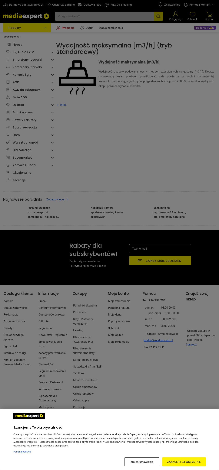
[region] (109, 439)
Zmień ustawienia (142, 462)
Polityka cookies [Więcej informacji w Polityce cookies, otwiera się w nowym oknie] (22, 451)
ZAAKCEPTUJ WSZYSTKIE (184, 462)
